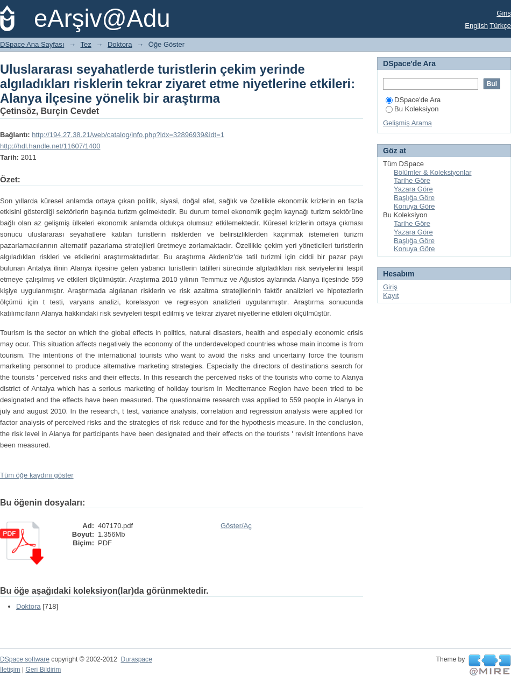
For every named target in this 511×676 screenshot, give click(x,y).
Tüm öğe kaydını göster (37, 475)
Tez (86, 44)
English (476, 26)
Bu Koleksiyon (412, 109)
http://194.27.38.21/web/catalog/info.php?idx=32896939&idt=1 (128, 135)
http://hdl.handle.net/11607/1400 (50, 146)
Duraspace (136, 659)
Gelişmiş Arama (407, 123)
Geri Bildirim (43, 669)
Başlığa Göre (414, 198)
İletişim (10, 669)
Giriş (503, 13)
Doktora (120, 44)
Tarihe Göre (412, 180)
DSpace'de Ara (413, 100)
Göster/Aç (236, 526)
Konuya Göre (414, 206)
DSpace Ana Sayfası (32, 44)
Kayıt (391, 295)
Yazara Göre (413, 189)
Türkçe (500, 26)
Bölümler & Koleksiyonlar (433, 172)
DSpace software (24, 659)
